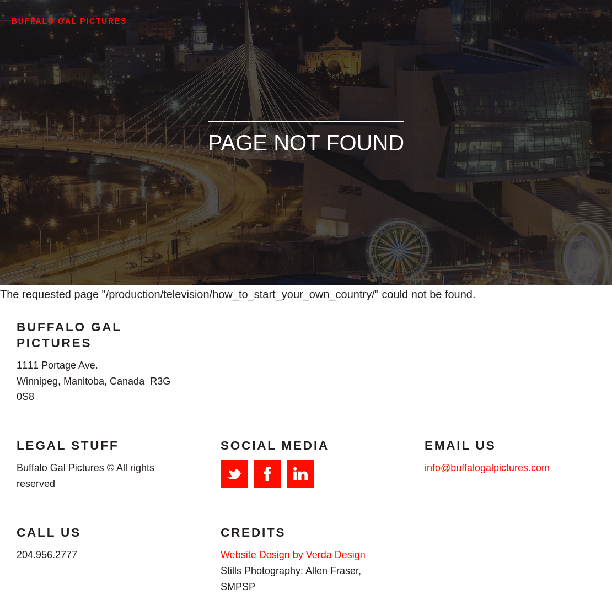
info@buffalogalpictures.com (487, 467)
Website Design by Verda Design (293, 554)
